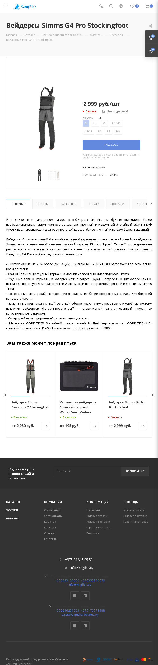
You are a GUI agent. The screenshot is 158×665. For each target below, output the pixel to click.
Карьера (50, 527)
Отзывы (42, 203)
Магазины (93, 510)
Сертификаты (53, 516)
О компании (52, 510)
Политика (92, 533)
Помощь (130, 502)
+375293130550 (67, 580)
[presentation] (5, 395)
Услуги (12, 510)
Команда (50, 521)
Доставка (117, 203)
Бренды (12, 518)
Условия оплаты (97, 516)
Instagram (85, 595)
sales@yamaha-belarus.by (80, 614)
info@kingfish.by (82, 567)
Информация (97, 502)
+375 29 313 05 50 (79, 559)
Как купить (68, 203)
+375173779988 (93, 610)
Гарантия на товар (98, 527)
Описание (18, 203)
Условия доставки (98, 521)
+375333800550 (93, 580)
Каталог (13, 502)
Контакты (50, 539)
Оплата (94, 203)
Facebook (74, 595)
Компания (53, 502)
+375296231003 (67, 610)
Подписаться (135, 471)
